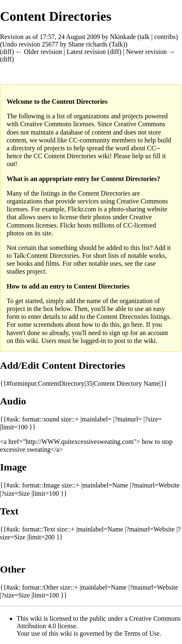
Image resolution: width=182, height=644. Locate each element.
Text (9, 511)
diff (7, 51)
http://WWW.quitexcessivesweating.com (79, 441)
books (24, 263)
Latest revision (86, 51)
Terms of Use (142, 633)
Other (12, 569)
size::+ (70, 419)
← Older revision (38, 51)
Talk (117, 44)
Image (13, 467)
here (137, 324)
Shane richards (87, 44)
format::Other (40, 587)
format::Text (38, 529)
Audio (13, 401)
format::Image (41, 485)
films (52, 263)
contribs (165, 36)
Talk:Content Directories (46, 255)
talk (145, 36)
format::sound (40, 419)
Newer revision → (150, 51)
